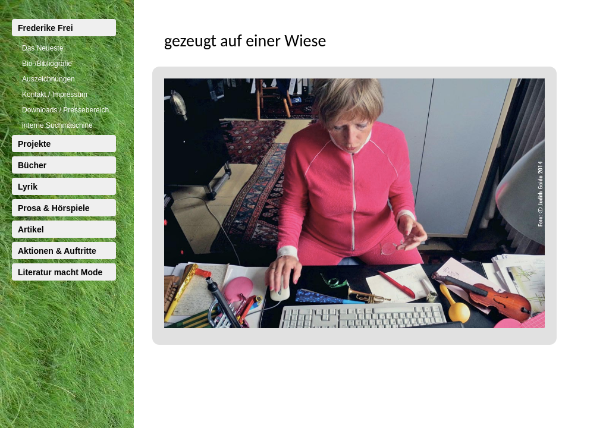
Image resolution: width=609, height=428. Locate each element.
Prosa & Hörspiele (54, 208)
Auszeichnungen (48, 79)
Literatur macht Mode (60, 272)
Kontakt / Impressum (54, 94)
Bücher (32, 165)
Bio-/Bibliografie (47, 63)
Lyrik (27, 186)
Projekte (34, 144)
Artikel (31, 229)
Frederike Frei (45, 28)
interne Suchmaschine (57, 125)
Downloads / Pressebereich (65, 110)
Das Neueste (42, 48)
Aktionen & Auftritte (57, 251)
